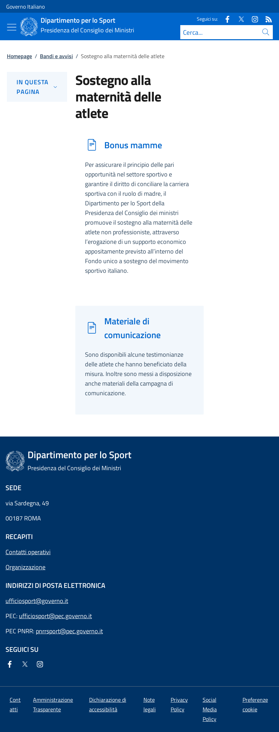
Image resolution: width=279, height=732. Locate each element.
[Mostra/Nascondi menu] (11, 27)
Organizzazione (25, 567)
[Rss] (266, 18)
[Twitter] (238, 18)
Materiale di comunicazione (132, 328)
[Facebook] (225, 18)
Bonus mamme (133, 145)
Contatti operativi (28, 552)
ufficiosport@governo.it (37, 600)
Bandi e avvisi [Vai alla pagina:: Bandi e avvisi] (56, 56)
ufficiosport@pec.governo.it (55, 616)
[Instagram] (252, 18)
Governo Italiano (25, 6)
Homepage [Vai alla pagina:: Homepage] (19, 56)
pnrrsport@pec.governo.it (69, 631)
